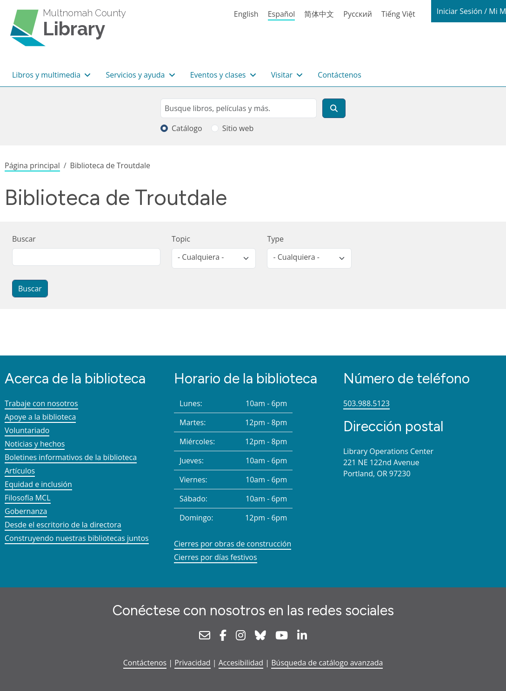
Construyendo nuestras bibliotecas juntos (77, 538)
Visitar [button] (283, 75)
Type (275, 239)
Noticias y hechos (35, 444)
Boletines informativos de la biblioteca (71, 457)
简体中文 (319, 14)
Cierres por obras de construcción (232, 544)
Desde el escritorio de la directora (63, 525)
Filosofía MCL (28, 498)
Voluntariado (27, 430)
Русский (357, 14)
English (246, 14)
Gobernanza (26, 511)
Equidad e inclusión (38, 484)
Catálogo (187, 128)
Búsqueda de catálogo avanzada (327, 663)
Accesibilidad (241, 663)
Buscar (24, 239)
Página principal (32, 165)
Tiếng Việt (398, 14)
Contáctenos (339, 75)
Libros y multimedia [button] (47, 75)
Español (281, 14)
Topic (181, 239)
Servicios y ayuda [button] (136, 75)
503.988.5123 (366, 403)
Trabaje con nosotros (41, 403)
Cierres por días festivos (215, 557)
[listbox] (214, 258)
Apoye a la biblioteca (40, 417)
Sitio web (238, 128)
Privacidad (192, 663)
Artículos (20, 471)
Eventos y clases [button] (219, 75)
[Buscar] (334, 108)
